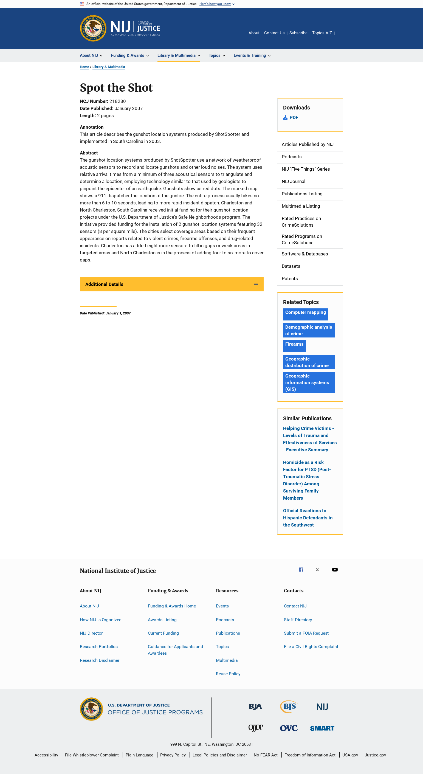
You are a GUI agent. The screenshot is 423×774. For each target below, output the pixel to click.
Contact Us (274, 32)
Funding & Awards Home (172, 606)
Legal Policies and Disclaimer (220, 755)
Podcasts (225, 619)
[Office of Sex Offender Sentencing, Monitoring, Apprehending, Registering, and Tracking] (322, 731)
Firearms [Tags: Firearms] (294, 344)
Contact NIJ (295, 606)
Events (222, 606)
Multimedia (227, 660)
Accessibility (46, 755)
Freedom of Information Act (309, 755)
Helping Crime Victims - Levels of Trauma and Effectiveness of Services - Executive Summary (310, 439)
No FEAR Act (266, 755)
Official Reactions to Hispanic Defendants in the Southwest (308, 518)
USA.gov (350, 755)
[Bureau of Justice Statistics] (289, 714)
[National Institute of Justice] (322, 711)
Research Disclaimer (99, 660)
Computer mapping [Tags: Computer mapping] (305, 312)
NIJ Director (91, 633)
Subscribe (298, 32)
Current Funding (163, 633)
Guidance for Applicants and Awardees (175, 650)
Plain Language (139, 755)
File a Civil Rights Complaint (311, 646)
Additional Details (104, 284)
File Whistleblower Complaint (92, 755)
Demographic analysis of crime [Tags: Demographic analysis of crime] (308, 330)
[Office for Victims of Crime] (289, 732)
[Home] (135, 28)
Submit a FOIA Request (306, 633)
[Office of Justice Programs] (93, 28)
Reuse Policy (228, 673)
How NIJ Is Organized (101, 619)
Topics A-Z (322, 32)
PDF (294, 117)
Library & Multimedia (108, 67)
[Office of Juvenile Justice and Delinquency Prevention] (256, 733)
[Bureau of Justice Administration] (255, 711)
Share (343, 37)
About (254, 32)
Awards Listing (162, 619)
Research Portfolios (99, 646)
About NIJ (89, 606)
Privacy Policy (173, 755)
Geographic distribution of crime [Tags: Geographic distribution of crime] (307, 362)
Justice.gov (375, 755)
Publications (228, 633)
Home (84, 67)
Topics (222, 646)
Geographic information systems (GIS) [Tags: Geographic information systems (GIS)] (307, 382)
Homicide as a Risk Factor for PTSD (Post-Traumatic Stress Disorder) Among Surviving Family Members (307, 480)
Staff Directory (298, 619)
